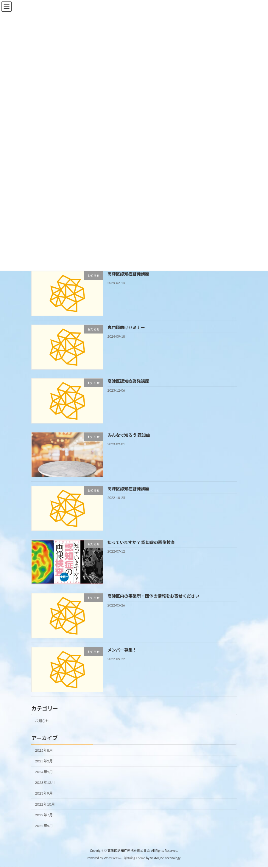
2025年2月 (44, 761)
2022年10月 (45, 804)
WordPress (111, 858)
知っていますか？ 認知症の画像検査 (141, 542)
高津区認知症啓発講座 (128, 273)
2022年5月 (44, 825)
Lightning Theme (133, 858)
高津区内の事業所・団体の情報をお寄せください (153, 596)
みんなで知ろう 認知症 (128, 435)
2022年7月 (44, 815)
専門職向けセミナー (126, 327)
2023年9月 (44, 793)
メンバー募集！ (122, 649)
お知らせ (42, 721)
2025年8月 (44, 750)
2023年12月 (45, 783)
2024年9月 (44, 772)
